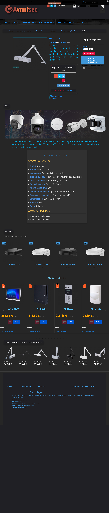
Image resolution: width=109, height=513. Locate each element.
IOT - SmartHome (11, 443)
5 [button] (53, 271)
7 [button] (50, 271)
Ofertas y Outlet (10, 451)
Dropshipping (27, 432)
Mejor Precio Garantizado (43, 22)
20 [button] (65, 338)
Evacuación (9, 470)
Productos (25, 22)
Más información (56, 3)
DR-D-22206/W (83, 362)
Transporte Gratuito (65, 22)
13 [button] (54, 338)
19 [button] (63, 338)
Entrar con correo (63, 85)
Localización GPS (11, 407)
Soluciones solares (11, 430)
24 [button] (71, 338)
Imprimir (54, 98)
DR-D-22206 (52, 362)
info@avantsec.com (82, 400)
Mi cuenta (42, 387)
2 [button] (57, 271)
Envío (24, 420)
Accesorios (8, 439)
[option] (95, 255)
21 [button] (66, 338)
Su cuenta (82, 6)
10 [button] (50, 338)
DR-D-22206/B (67, 362)
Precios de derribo (28, 417)
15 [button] (57, 338)
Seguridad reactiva (11, 420)
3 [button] (56, 271)
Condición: (52, 42)
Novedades (26, 396)
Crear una (69, 90)
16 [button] (59, 338)
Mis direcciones (45, 401)
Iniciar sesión (93, 6)
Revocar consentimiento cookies (28, 455)
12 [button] (53, 338)
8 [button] (47, 338)
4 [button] (54, 271)
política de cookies (87, 1)
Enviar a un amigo (57, 96)
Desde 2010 (81, 22)
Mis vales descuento (46, 398)
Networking (9, 403)
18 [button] (62, 338)
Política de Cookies (29, 444)
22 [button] (68, 338)
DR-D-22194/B (22, 362)
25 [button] (72, 338)
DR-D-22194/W (38, 362)
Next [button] (106, 255)
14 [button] (56, 338)
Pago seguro (27, 409)
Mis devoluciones (45, 394)
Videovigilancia (10, 394)
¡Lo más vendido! (28, 400)
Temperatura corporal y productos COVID (10, 457)
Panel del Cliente (11, 22)
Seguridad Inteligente (12, 390)
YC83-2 (6, 362)
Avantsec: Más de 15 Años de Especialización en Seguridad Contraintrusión (29, 471)
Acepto (50, 3)
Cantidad (85, 46)
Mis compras (44, 390)
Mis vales (43, 411)
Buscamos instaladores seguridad (27, 438)
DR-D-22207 (97, 362)
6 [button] (51, 271)
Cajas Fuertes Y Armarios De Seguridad (10, 465)
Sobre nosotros (28, 413)
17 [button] (60, 338)
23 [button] (69, 338)
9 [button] (48, 338)
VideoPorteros (9, 417)
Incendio (8, 447)
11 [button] (51, 338)
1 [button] (59, 271)
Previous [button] (3, 255)
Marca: (63, 42)
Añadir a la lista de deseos (92, 68)
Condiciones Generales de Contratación (27, 426)
